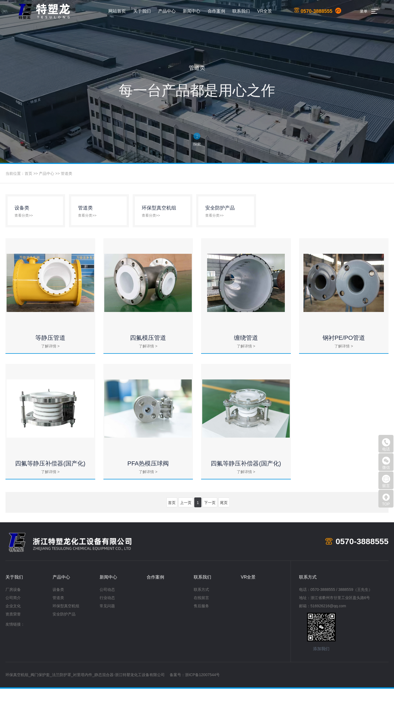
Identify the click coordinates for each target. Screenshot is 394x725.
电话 (386, 444)
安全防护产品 (64, 650)
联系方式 (201, 626)
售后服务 (201, 642)
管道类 (66, 173)
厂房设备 (13, 626)
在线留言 (201, 634)
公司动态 (107, 626)
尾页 (224, 539)
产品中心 (167, 11)
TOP (386, 499)
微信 (386, 463)
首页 (28, 173)
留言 (386, 481)
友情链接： (15, 660)
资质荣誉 (13, 650)
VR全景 (264, 11)
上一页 (186, 539)
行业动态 (107, 634)
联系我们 (241, 11)
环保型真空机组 (66, 642)
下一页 (210, 539)
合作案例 (216, 11)
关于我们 (142, 11)
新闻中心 (191, 11)
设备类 (58, 626)
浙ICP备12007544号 (202, 711)
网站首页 (117, 11)
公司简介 (13, 634)
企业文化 (13, 642)
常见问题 (107, 642)
